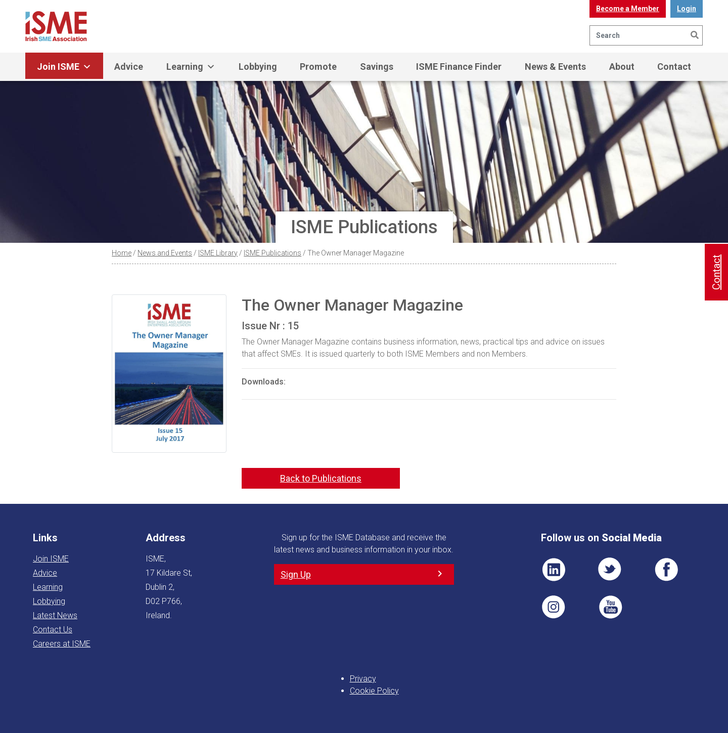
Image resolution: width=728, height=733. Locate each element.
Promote (318, 66)
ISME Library (218, 253)
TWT (610, 569)
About (621, 66)
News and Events (165, 253)
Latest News (55, 615)
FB (666, 569)
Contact (674, 66)
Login (686, 9)
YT (610, 607)
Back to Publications (320, 478)
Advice (128, 66)
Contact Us (52, 629)
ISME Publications (272, 253)
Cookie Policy (374, 691)
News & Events (555, 66)
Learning (190, 67)
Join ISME (64, 67)
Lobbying (258, 66)
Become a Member (627, 9)
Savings (376, 66)
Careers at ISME (61, 644)
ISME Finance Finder (459, 66)
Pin (553, 607)
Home (121, 253)
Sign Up (296, 574)
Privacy (363, 678)
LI (553, 569)
